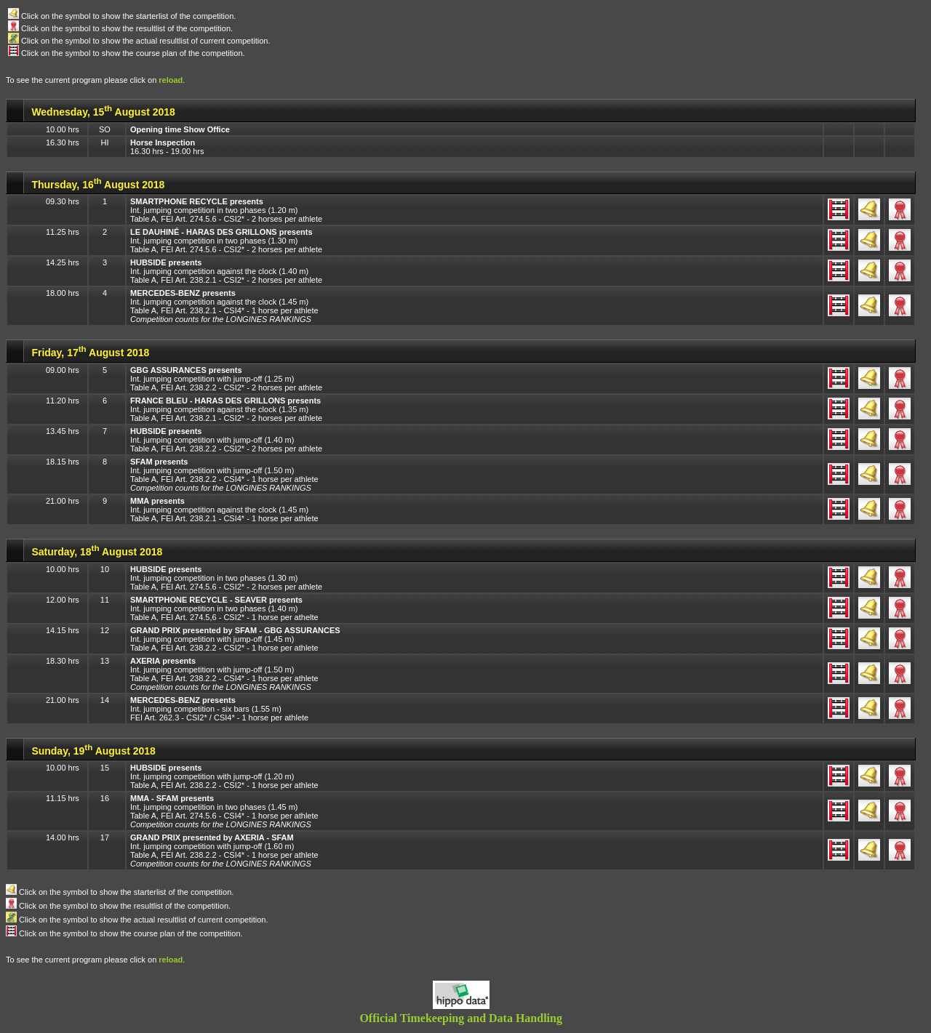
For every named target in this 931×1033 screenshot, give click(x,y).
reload (171, 80)
